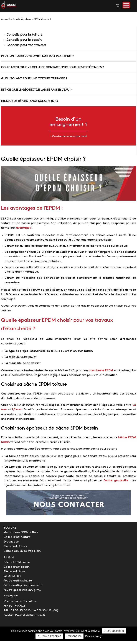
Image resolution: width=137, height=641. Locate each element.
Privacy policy (93, 636)
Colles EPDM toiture (17, 537)
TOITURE (10, 527)
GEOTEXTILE (12, 576)
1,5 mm (17, 409)
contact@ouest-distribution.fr (24, 615)
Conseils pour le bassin (24, 39)
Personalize (74, 636)
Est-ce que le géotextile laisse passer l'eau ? (36, 89)
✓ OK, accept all (113, 630)
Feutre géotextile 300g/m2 (23, 590)
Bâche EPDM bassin (17, 562)
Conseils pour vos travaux (26, 45)
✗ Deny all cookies (49, 636)
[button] (126, 5)
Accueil (5, 19)
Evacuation (11, 541)
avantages (23, 227)
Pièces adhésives (15, 546)
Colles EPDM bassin (17, 567)
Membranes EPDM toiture (21, 532)
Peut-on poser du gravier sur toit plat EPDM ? (37, 56)
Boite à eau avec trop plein (22, 551)
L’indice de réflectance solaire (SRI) (29, 101)
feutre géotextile (115, 480)
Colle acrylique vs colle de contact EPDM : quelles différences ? (52, 67)
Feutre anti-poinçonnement (23, 585)
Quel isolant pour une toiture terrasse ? (34, 78)
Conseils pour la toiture (24, 34)
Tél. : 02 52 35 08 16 (17, 610)
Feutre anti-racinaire (18, 580)
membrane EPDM (100, 370)
